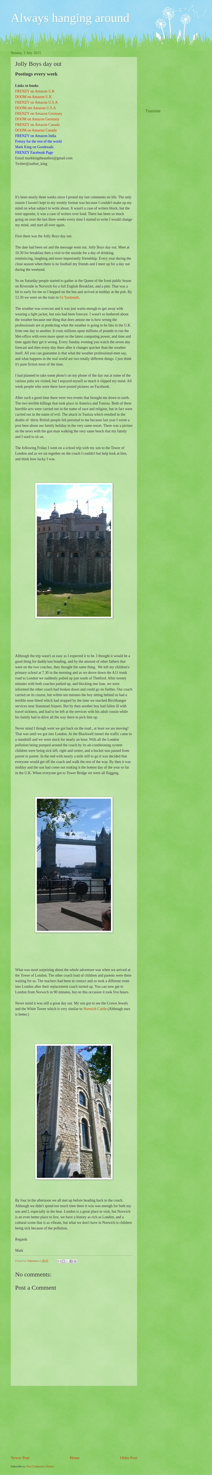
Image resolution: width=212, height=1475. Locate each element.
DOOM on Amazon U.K (33, 97)
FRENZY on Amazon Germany (38, 113)
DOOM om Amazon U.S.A (35, 108)
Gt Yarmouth (69, 297)
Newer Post (20, 1458)
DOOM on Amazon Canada (36, 130)
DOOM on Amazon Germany (37, 119)
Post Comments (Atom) (40, 1466)
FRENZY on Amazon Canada (37, 125)
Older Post (128, 1458)
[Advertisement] (74, 1420)
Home (75, 1458)
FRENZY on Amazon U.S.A (36, 102)
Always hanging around (70, 18)
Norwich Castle (95, 1009)
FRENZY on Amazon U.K (35, 91)
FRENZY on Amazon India (35, 136)
